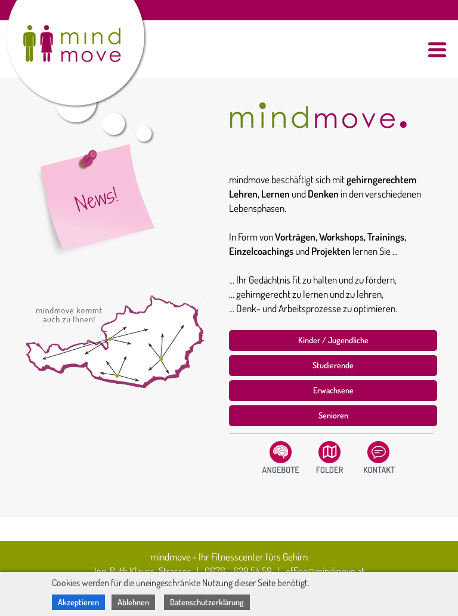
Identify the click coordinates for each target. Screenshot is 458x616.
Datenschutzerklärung (207, 602)
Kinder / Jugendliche (333, 340)
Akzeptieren (78, 602)
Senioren (333, 415)
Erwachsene (333, 390)
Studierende (333, 365)
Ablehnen (133, 602)
